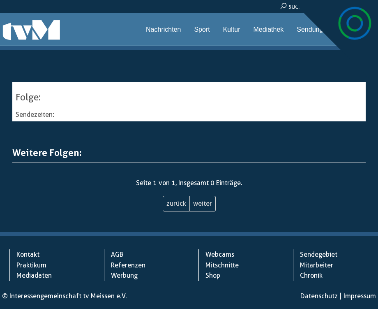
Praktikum (31, 265)
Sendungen (313, 29)
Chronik (311, 275)
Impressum (359, 296)
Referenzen (128, 265)
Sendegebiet (318, 254)
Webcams (358, 29)
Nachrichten (163, 29)
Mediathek (268, 29)
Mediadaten (34, 275)
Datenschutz (319, 296)
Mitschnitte (222, 265)
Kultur (231, 29)
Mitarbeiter (316, 265)
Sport (202, 29)
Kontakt (27, 254)
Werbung (124, 275)
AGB (117, 254)
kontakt (354, 6)
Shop (212, 275)
